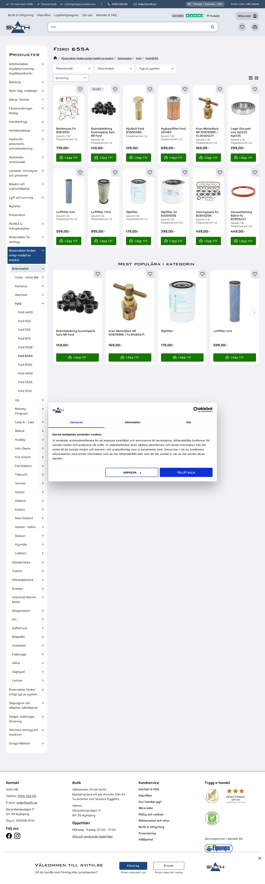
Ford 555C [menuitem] (25, 391)
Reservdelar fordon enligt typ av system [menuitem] (23, 692)
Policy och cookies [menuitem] (151, 814)
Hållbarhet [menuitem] (146, 839)
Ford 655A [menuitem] (25, 356)
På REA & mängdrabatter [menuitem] (19, 226)
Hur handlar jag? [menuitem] (150, 801)
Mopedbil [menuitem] (18, 636)
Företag (133, 865)
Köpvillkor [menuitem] (44, 15)
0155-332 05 (120, 4)
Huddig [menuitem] (20, 439)
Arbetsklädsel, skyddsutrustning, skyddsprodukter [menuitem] (21, 69)
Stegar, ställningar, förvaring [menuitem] (22, 719)
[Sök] (212, 27)
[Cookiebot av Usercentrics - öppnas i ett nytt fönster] (196, 410)
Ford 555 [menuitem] (24, 329)
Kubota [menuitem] (20, 509)
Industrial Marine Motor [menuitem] (24, 599)
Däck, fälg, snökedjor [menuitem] (23, 90)
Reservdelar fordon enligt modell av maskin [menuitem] (22, 255)
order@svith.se (147, 4)
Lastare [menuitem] (17, 680)
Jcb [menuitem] (17, 400)
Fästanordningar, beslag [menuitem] (21, 110)
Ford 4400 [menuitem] (25, 312)
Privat (168, 865)
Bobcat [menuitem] (20, 431)
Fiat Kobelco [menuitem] (23, 466)
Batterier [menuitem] (15, 82)
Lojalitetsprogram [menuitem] (66, 15)
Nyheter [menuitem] (15, 206)
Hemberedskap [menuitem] (19, 130)
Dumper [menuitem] (17, 588)
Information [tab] (132, 422)
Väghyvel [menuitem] (18, 671)
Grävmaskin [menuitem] (20, 268)
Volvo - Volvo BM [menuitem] (27, 277)
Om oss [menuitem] (87, 15)
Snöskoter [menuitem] (19, 645)
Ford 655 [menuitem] (24, 338)
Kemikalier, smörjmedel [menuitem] (17, 159)
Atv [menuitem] (14, 619)
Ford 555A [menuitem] (25, 382)
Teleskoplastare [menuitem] (23, 579)
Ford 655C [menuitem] (25, 364)
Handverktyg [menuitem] (18, 121)
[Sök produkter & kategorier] (133, 27)
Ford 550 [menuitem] (24, 321)
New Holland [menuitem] (24, 518)
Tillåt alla (186, 472)
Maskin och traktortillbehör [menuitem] (19, 186)
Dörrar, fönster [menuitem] (19, 99)
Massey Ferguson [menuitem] (21, 411)
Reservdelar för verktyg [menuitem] (19, 239)
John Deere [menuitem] (23, 448)
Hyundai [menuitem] (21, 544)
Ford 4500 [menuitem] (25, 373)
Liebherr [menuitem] (21, 553)
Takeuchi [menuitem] (21, 474)
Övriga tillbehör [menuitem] (19, 743)
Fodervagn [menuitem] (19, 654)
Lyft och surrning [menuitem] (21, 197)
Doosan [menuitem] (20, 535)
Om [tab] (188, 422)
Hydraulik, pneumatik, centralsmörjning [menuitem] (20, 144)
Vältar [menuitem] (16, 663)
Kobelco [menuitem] (20, 500)
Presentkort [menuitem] (17, 215)
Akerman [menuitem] (21, 294)
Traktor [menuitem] (17, 571)
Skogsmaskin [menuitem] (21, 610)
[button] (242, 27)
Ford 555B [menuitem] (25, 347)
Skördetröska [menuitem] (21, 562)
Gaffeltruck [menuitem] (19, 628)
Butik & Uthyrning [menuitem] (20, 15)
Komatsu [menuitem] (21, 286)
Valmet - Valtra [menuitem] (25, 527)
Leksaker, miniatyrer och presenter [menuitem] (23, 173)
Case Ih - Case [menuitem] (24, 422)
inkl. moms (252, 4)
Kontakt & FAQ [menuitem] (106, 15)
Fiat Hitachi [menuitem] (23, 457)
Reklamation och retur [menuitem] (154, 820)
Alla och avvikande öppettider (92, 836)
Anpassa (132, 472)
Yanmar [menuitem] (20, 483)
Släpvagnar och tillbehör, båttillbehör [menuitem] (23, 705)
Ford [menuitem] (18, 303)
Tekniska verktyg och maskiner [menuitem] (23, 732)
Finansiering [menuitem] (147, 833)
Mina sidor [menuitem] (146, 808)
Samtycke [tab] (76, 422)
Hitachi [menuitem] (20, 492)
